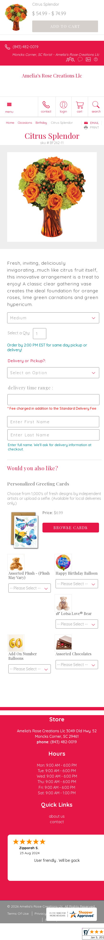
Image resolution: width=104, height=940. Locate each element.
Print (91, 127)
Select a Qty (18, 333)
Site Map (51, 920)
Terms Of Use (18, 913)
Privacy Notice (46, 913)
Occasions (25, 122)
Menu (9, 112)
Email (91, 123)
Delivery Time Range (30, 388)
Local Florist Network (80, 913)
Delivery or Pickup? (26, 360)
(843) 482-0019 (25, 46)
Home (10, 122)
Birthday (41, 122)
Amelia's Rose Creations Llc (52, 75)
